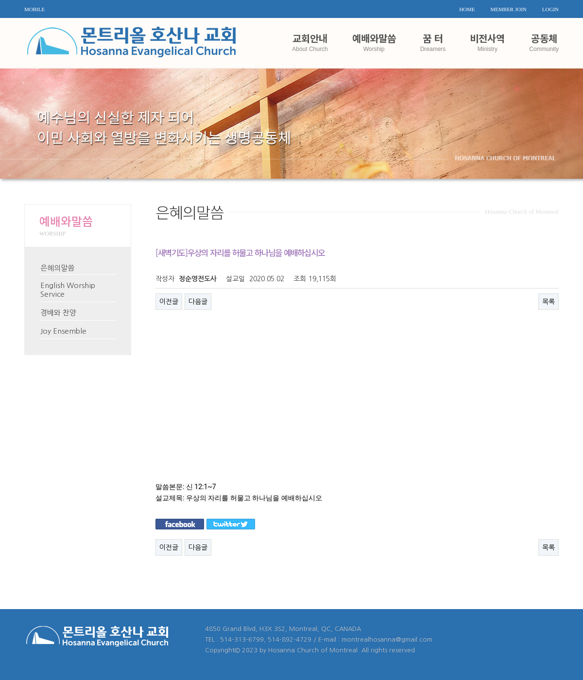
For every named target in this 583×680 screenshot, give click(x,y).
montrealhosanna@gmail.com (387, 639)
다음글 (198, 301)
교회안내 (309, 41)
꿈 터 (433, 41)
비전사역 (487, 41)
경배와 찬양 (58, 312)
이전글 (168, 301)
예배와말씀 (374, 41)
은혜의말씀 (57, 268)
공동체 (544, 41)
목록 (548, 301)
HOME (467, 9)
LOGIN (550, 9)
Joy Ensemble (63, 331)
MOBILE (34, 9)
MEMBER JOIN (509, 9)
